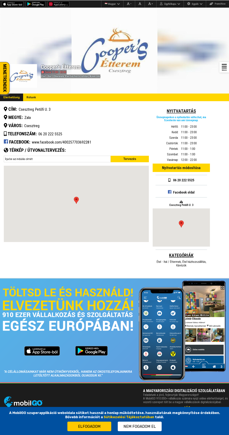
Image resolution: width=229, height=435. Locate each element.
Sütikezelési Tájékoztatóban (129, 417)
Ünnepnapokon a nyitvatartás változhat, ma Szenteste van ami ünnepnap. (181, 119)
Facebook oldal (181, 192)
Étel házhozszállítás (77, 76)
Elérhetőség (11, 97)
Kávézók (95, 76)
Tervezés (129, 159)
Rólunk (31, 97)
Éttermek (59, 76)
